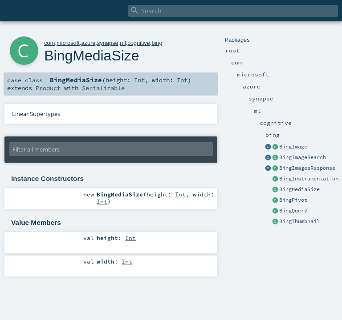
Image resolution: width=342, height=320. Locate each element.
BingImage (293, 147)
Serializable (103, 88)
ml (123, 43)
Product (48, 88)
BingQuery (293, 211)
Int (139, 80)
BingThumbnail (299, 221)
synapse (107, 43)
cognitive (138, 43)
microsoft (68, 43)
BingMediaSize (299, 189)
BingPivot (293, 200)
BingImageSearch (302, 157)
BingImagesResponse (307, 168)
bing (156, 43)
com (49, 43)
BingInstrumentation (308, 179)
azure (88, 43)
